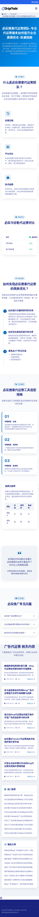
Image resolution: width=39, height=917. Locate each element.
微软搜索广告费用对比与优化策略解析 (18, 880)
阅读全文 (31, 679)
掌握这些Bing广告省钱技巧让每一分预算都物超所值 (19, 850)
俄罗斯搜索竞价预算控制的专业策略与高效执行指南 (19, 871)
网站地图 (35, 2)
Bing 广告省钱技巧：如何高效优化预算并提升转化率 (18, 884)
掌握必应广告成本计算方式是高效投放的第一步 (19, 854)
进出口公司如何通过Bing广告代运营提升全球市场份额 (19, 825)
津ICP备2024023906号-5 (10, 912)
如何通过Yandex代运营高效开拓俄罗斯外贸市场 (18, 808)
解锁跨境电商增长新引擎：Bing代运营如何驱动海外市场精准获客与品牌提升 (19, 669)
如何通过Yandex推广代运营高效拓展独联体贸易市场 (18, 816)
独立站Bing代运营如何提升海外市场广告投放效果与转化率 (19, 804)
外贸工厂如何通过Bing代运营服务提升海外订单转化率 (19, 820)
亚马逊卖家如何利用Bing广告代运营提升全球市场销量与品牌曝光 (19, 693)
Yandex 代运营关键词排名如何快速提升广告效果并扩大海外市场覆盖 (19, 863)
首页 (4, 14)
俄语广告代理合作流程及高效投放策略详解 (19, 867)
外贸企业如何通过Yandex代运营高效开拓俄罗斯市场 (18, 833)
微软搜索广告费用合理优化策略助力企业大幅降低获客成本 (19, 859)
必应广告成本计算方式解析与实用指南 (18, 876)
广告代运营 (13, 14)
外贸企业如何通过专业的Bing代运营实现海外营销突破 (19, 812)
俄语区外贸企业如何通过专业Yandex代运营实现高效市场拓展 (18, 829)
